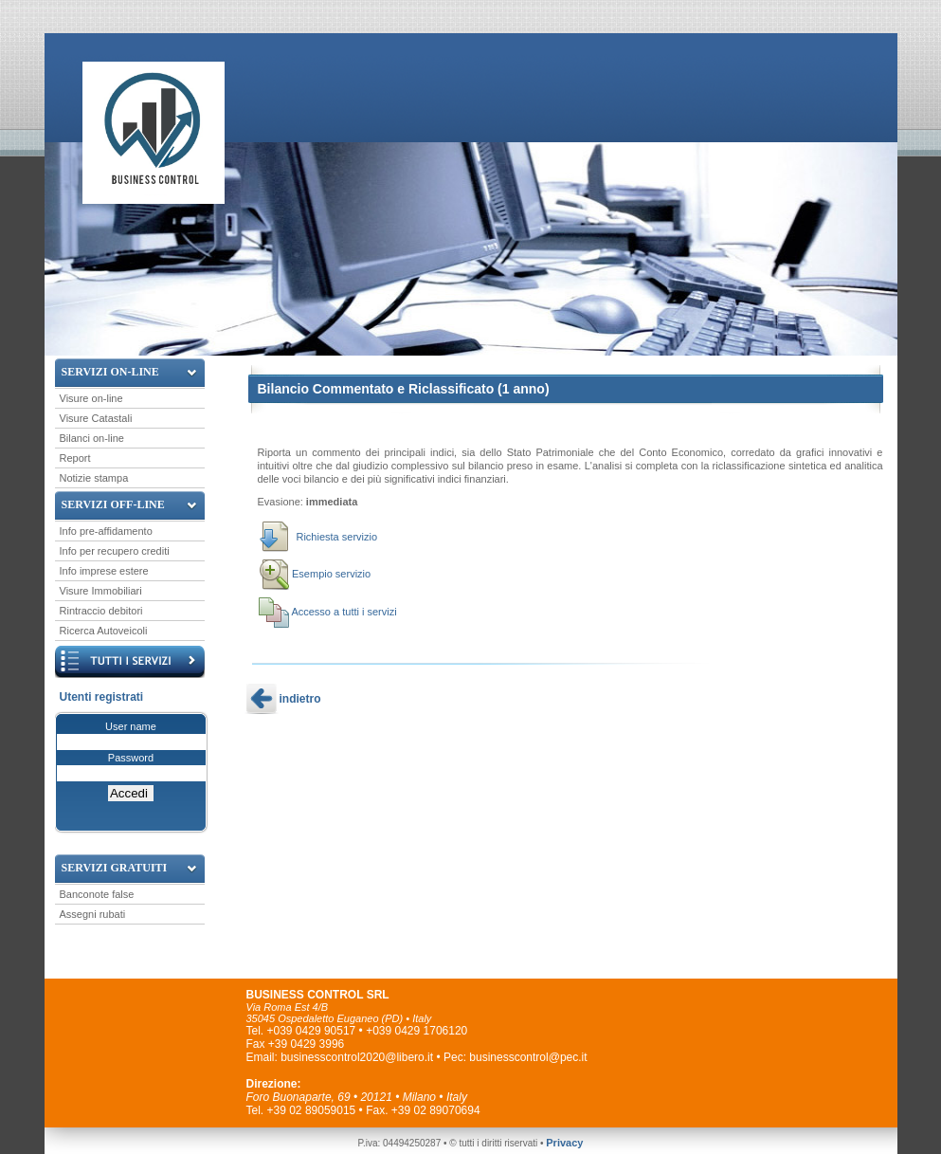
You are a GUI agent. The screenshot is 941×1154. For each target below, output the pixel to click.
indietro (300, 698)
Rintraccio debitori (101, 610)
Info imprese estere (104, 571)
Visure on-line (91, 398)
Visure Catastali (96, 418)
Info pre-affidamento (106, 531)
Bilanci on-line (92, 438)
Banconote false (97, 894)
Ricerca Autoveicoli (104, 630)
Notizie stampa (94, 478)
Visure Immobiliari (101, 590)
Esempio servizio (330, 573)
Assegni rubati (93, 914)
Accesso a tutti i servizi (343, 611)
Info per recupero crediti (115, 551)
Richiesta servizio (335, 536)
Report (75, 458)
